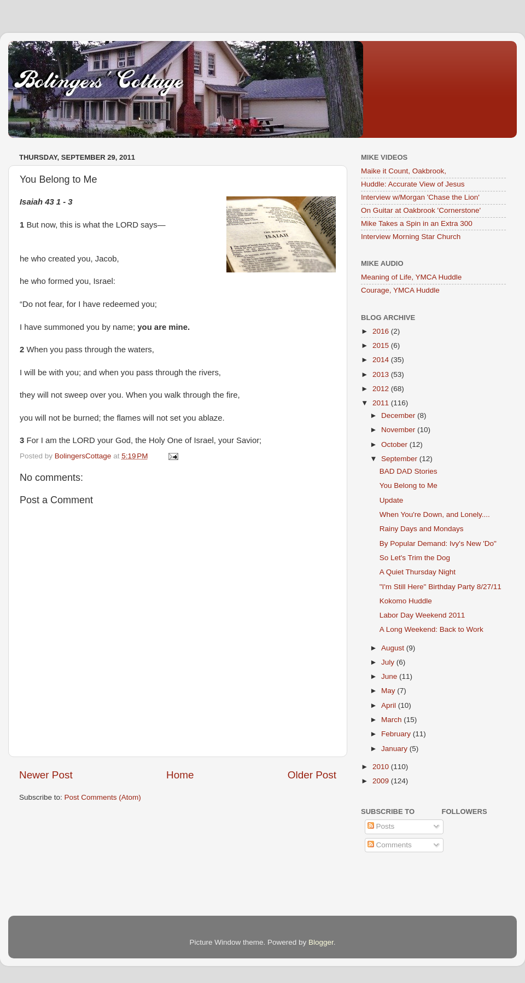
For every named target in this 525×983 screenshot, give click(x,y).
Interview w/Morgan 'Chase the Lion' (420, 197)
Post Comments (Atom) (103, 797)
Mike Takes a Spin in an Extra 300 (416, 223)
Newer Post (46, 775)
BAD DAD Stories (409, 471)
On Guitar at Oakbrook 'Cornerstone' (421, 210)
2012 (381, 389)
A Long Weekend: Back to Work (431, 629)
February (397, 734)
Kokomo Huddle (406, 601)
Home (180, 775)
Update (392, 500)
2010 (381, 767)
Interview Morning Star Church (410, 236)
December (399, 415)
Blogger (321, 942)
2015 (381, 345)
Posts (381, 826)
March (392, 720)
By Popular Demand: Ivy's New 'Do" (438, 543)
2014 (381, 360)
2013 (381, 374)
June (390, 676)
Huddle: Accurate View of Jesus (413, 184)
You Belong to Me (409, 485)
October (395, 444)
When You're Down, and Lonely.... (435, 514)
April (389, 705)
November (399, 430)
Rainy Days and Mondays (422, 529)
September (400, 459)
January (395, 748)
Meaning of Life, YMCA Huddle (411, 277)
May (389, 691)
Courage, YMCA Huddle (400, 290)
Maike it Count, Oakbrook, (403, 171)
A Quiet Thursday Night (418, 572)
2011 (381, 403)
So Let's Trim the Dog (415, 558)
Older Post (312, 775)
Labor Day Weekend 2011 (422, 615)
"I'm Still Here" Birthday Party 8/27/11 (440, 587)
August (393, 648)
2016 (381, 331)
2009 (381, 781)
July (388, 662)
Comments (390, 845)
